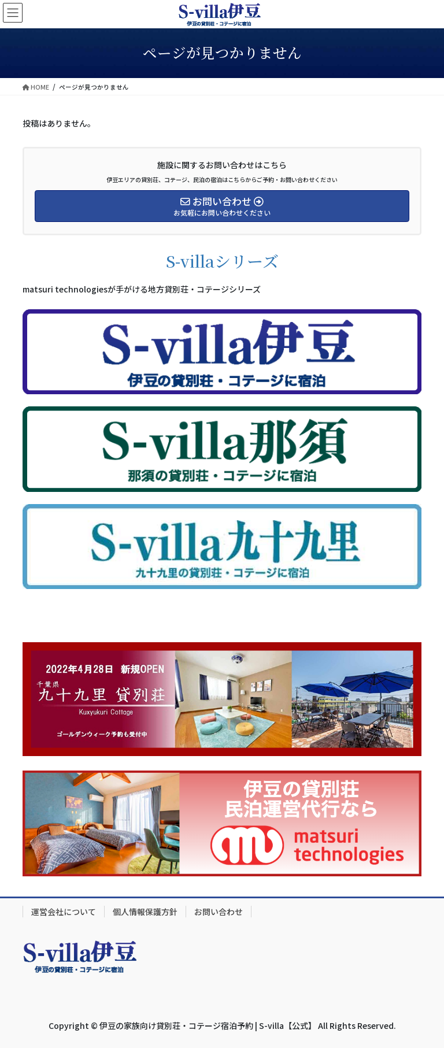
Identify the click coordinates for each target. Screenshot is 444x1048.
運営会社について (63, 911)
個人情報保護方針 (145, 911)
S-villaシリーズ (222, 260)
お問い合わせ (218, 911)
